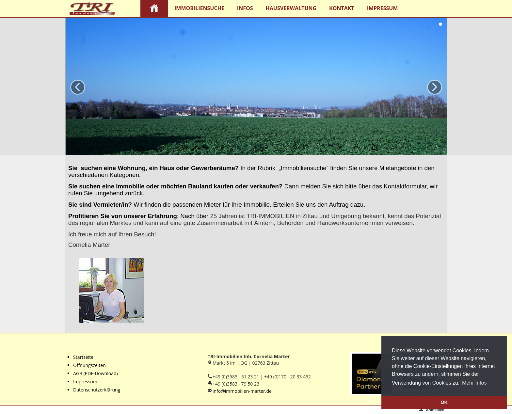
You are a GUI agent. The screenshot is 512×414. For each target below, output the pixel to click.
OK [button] (444, 402)
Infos (245, 8)
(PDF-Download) (100, 373)
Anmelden (431, 409)
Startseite (83, 357)
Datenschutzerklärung (96, 390)
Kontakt (341, 8)
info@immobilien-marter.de (242, 391)
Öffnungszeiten (89, 365)
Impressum (382, 8)
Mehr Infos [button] (474, 383)
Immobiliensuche (199, 8)
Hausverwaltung (291, 8)
